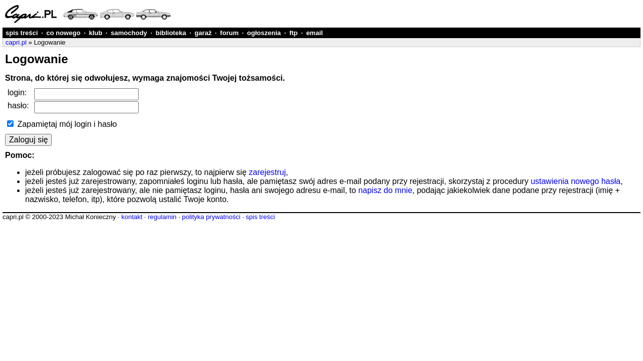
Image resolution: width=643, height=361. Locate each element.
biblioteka (171, 33)
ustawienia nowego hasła (575, 181)
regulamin (162, 217)
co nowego (63, 33)
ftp (293, 33)
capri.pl (16, 42)
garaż (202, 33)
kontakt (131, 217)
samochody (129, 33)
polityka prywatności (211, 217)
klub (95, 33)
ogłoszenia (264, 33)
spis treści (22, 33)
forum (229, 33)
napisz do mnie (385, 190)
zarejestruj (267, 172)
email (314, 33)
